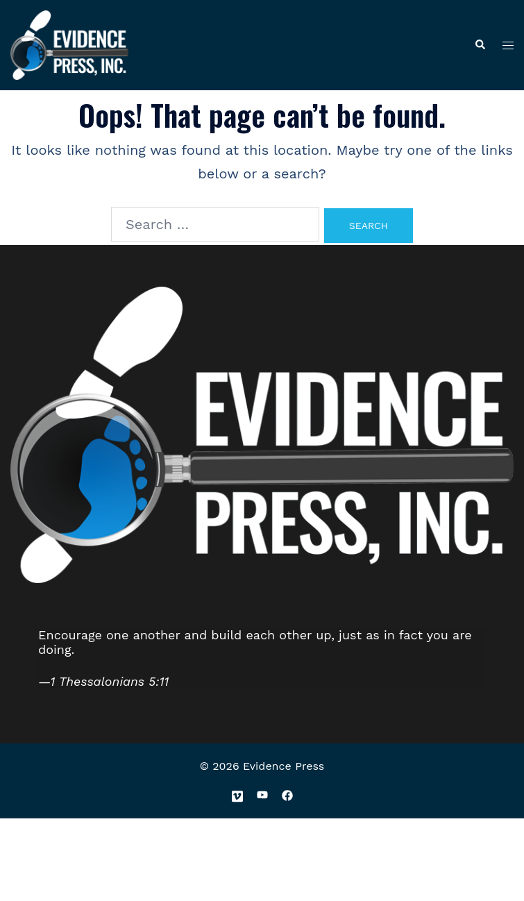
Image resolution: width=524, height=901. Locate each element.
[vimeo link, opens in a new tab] (237, 794)
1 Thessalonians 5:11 (110, 681)
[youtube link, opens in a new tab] (262, 794)
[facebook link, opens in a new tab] (287, 794)
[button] (479, 45)
